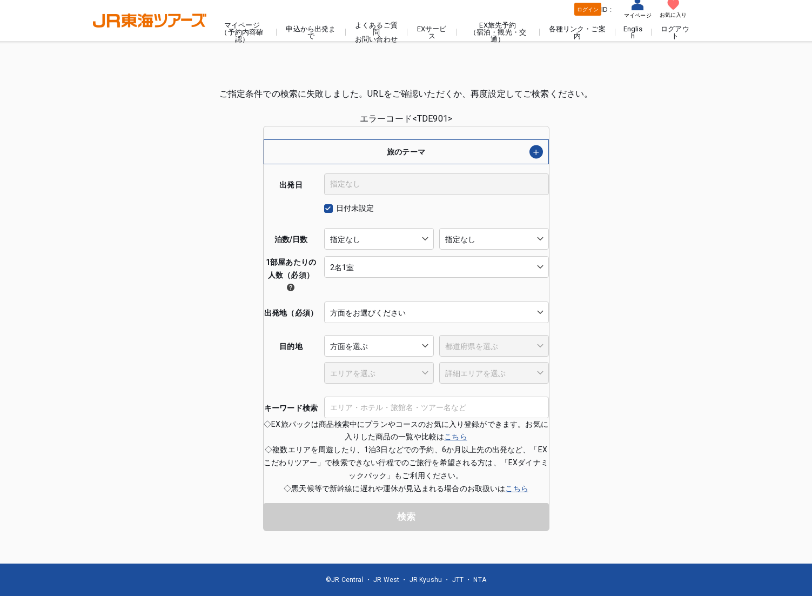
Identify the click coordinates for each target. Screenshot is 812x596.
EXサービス (432, 32)
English (633, 32)
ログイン (588, 9)
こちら (455, 436)
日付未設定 (355, 208)
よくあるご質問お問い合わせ (376, 32)
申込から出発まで (310, 32)
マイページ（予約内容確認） (241, 32)
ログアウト (675, 32)
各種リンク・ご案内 (577, 32)
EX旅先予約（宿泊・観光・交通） (497, 32)
